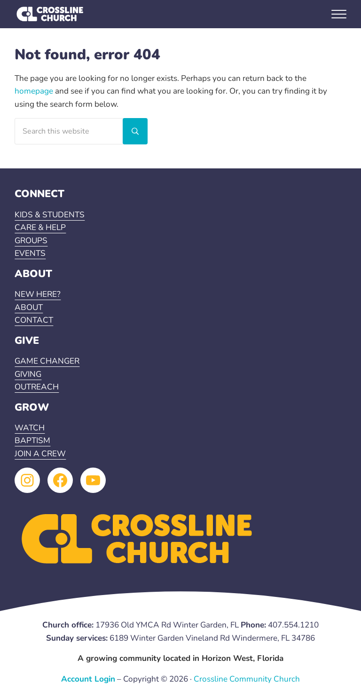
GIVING (28, 374)
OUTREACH (37, 386)
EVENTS (30, 253)
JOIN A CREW (40, 453)
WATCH (30, 427)
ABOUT (29, 307)
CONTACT (34, 320)
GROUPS (31, 240)
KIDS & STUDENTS (50, 214)
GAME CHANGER (47, 361)
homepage (34, 91)
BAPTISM (32, 440)
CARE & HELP (40, 227)
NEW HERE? (38, 294)
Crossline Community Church (247, 679)
